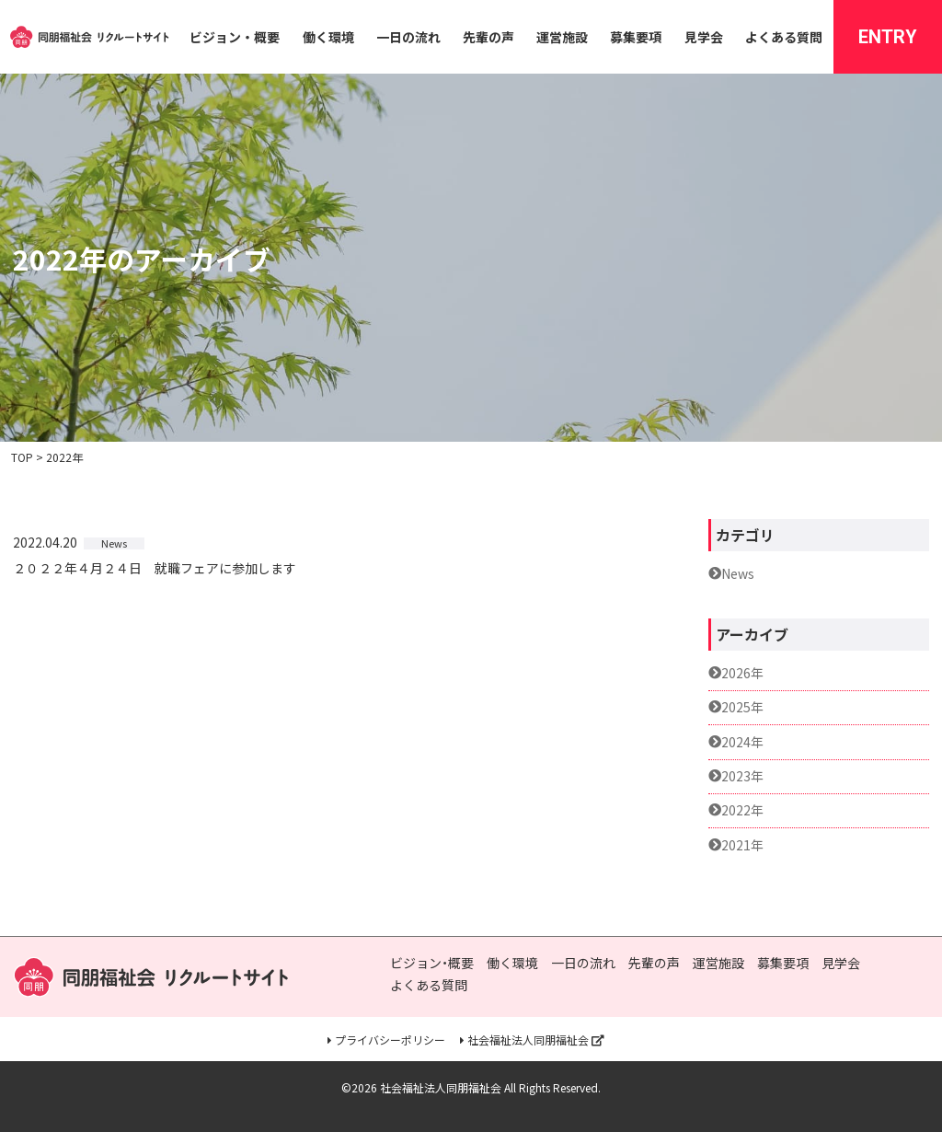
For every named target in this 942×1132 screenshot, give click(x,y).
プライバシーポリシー (390, 1040)
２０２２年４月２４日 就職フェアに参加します (154, 569)
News (737, 574)
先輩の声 (488, 37)
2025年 (742, 707)
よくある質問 (783, 37)
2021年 (742, 845)
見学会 (703, 37)
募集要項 (635, 37)
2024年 (742, 742)
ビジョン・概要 (235, 37)
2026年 (742, 673)
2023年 (742, 776)
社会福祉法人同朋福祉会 (528, 1040)
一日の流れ (408, 37)
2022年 (742, 810)
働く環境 (328, 37)
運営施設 (562, 37)
